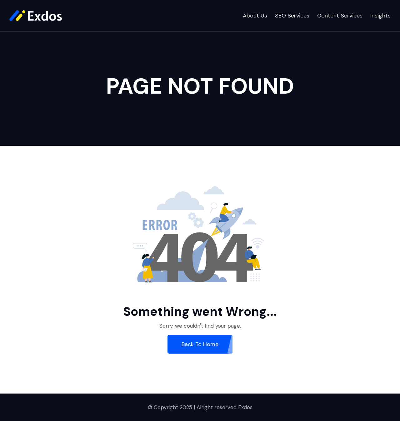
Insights (380, 15)
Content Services (339, 15)
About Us (255, 15)
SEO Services (292, 15)
